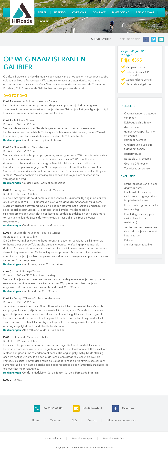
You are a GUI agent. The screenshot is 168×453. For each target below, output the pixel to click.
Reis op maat (145, 12)
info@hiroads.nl (92, 408)
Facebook (128, 408)
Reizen (42, 12)
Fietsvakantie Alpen (82, 438)
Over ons (79, 12)
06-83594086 (102, 39)
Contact (99, 12)
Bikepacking (120, 12)
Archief (43, 21)
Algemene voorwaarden (121, 420)
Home (35, 420)
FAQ (74, 420)
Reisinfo (60, 12)
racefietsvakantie (53, 438)
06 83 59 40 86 (53, 408)
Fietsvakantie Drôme (113, 438)
